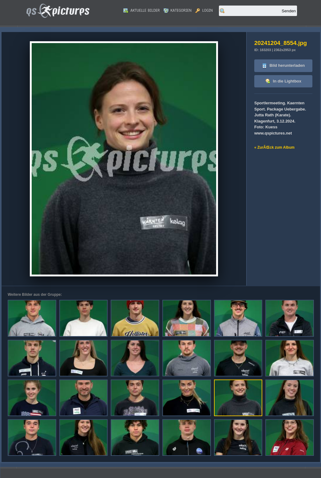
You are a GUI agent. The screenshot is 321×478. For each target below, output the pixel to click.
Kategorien (178, 10)
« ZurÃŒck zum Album (274, 147)
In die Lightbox (283, 81)
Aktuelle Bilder (141, 10)
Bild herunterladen (283, 65)
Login (204, 10)
